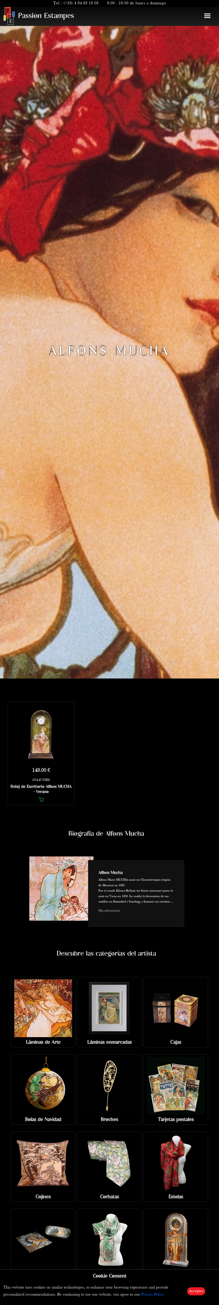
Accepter (196, 1291)
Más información (109, 910)
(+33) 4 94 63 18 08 (81, 3)
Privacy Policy (152, 1295)
